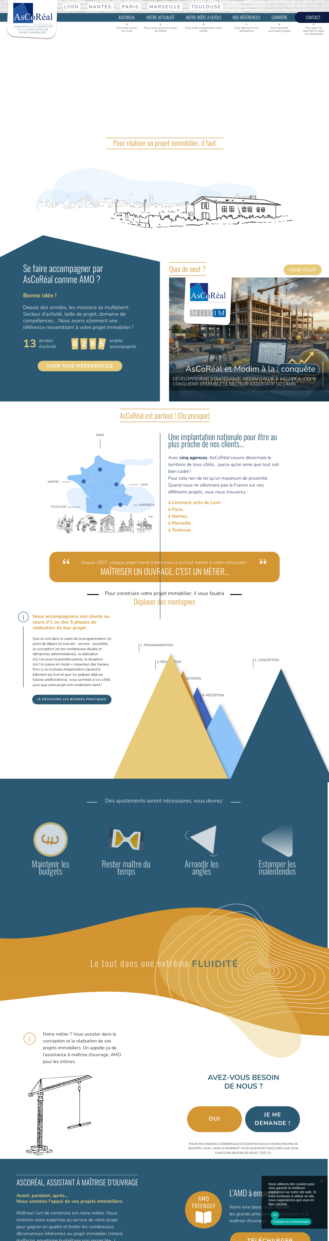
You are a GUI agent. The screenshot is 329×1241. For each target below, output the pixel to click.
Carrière (279, 17)
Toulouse (206, 7)
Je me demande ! (272, 1119)
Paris (130, 7)
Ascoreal (127, 17)
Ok (275, 1215)
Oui (214, 1119)
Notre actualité (160, 17)
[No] (321, 1180)
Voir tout (302, 270)
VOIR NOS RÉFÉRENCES (80, 365)
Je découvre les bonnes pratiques (71, 699)
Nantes (100, 7)
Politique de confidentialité (291, 1221)
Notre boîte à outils (203, 17)
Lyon (71, 7)
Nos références (246, 17)
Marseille (165, 7)
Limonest (181, 502)
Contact (313, 17)
